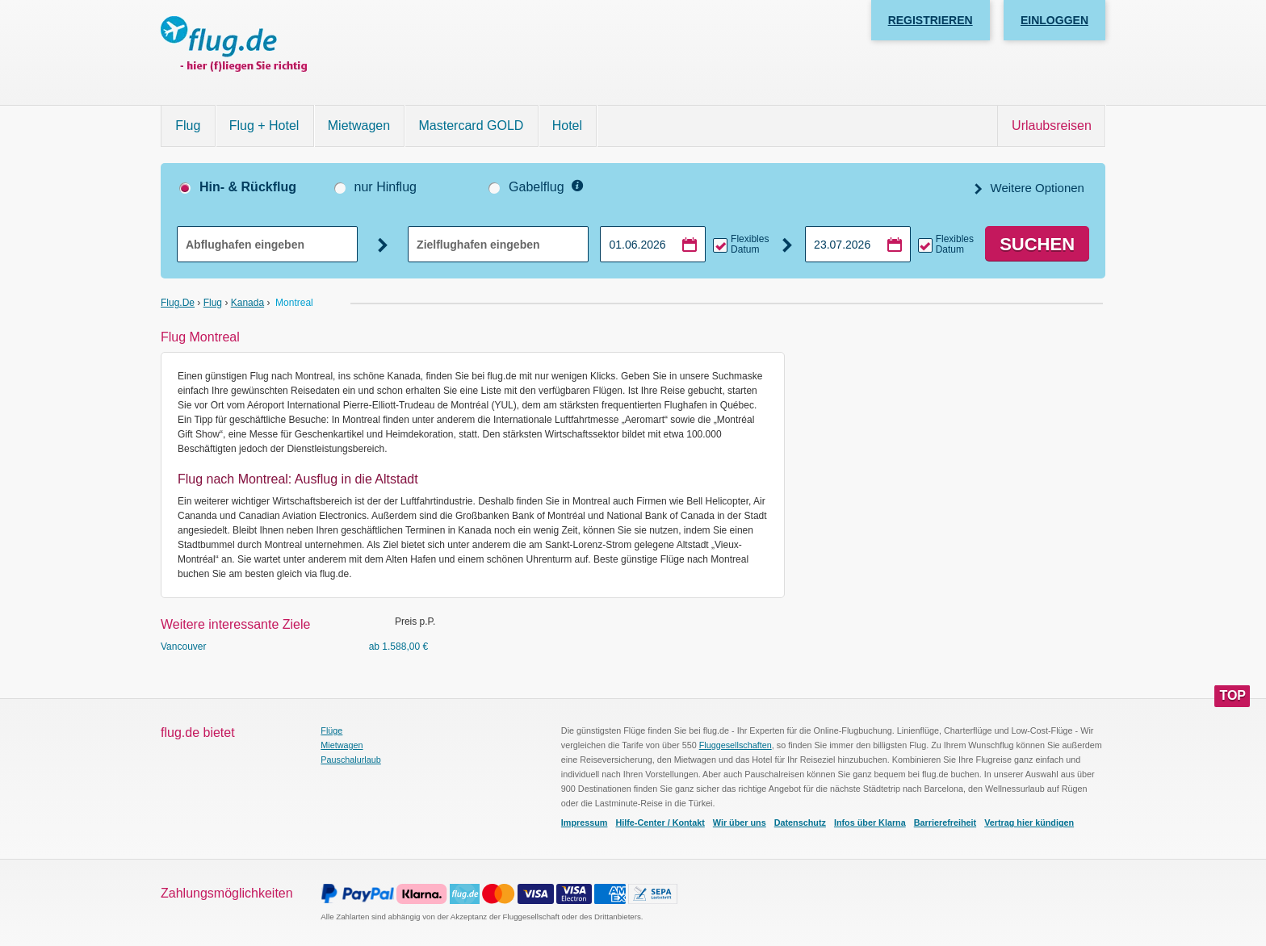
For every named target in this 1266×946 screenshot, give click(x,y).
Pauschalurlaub (350, 759)
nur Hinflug (385, 187)
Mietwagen (359, 125)
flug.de (178, 302)
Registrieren (930, 20)
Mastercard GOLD (471, 125)
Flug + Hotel (264, 125)
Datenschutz (800, 822)
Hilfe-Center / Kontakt (659, 822)
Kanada (247, 302)
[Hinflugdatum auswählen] (653, 244)
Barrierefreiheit (945, 822)
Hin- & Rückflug (247, 187)
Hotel (567, 125)
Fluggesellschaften (735, 745)
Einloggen (1054, 20)
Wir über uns (739, 822)
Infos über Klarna (870, 822)
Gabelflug (536, 187)
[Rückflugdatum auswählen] (858, 244)
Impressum (584, 822)
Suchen (1037, 244)
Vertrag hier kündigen (1029, 822)
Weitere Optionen (1035, 188)
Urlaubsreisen (1052, 125)
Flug (187, 125)
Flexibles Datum (750, 244)
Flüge (331, 730)
